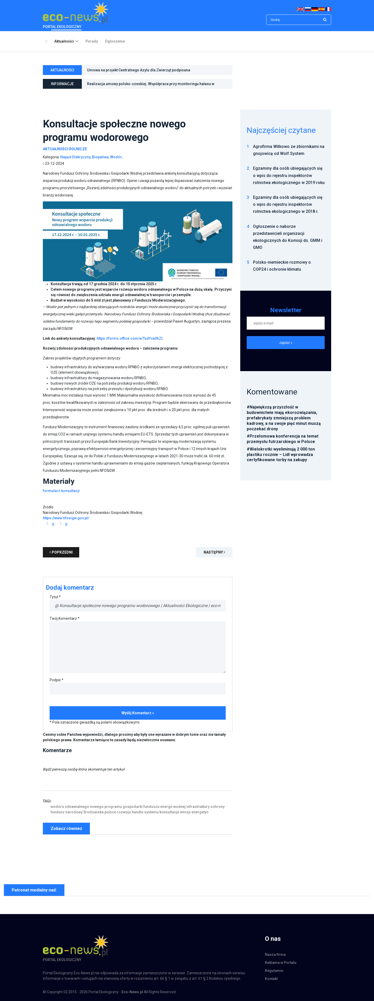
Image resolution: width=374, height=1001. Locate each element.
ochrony (217, 807)
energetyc (200, 812)
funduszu (151, 807)
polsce (110, 812)
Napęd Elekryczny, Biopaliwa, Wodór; (91, 157)
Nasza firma (275, 954)
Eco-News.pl (132, 992)
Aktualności (64, 41)
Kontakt (271, 979)
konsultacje (169, 812)
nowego (97, 807)
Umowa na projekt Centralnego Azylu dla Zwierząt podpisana (138, 70)
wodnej (179, 807)
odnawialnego (77, 807)
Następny (214, 552)
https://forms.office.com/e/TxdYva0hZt (129, 338)
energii (166, 807)
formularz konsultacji (61, 491)
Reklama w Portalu (280, 963)
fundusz (58, 812)
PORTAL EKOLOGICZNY (76, 15)
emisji (185, 812)
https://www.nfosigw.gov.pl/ (66, 518)
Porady (91, 41)
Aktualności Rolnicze (65, 149)
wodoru (57, 807)
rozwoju (124, 812)
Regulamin (274, 971)
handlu (137, 812)
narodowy (74, 812)
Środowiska (93, 812)
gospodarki (133, 807)
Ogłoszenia (115, 41)
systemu (151, 812)
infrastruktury (198, 807)
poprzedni (61, 552)
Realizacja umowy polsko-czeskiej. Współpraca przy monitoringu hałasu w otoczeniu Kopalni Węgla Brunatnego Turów (151, 85)
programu (113, 807)
